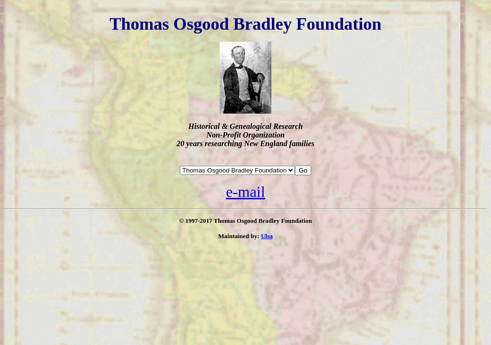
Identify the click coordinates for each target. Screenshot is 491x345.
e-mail (245, 191)
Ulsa (267, 236)
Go (303, 170)
